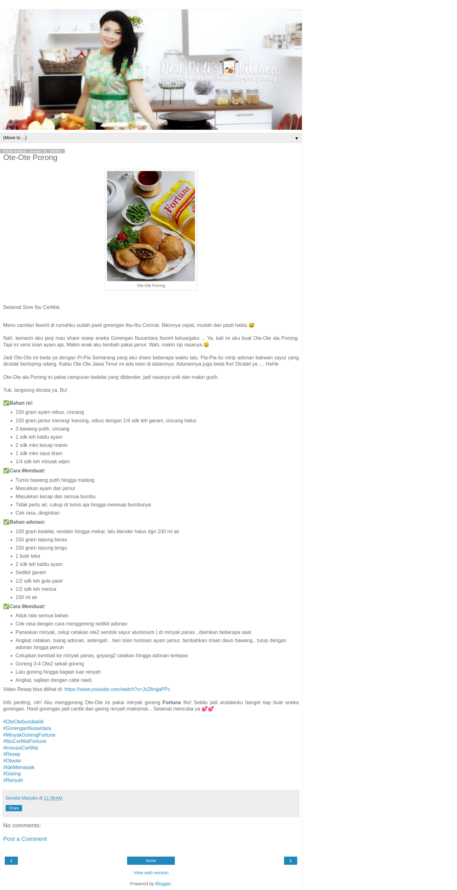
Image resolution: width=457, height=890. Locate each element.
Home (151, 861)
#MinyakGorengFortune (29, 735)
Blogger (163, 883)
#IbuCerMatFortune (24, 741)
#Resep (11, 754)
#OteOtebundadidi (23, 721)
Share (14, 808)
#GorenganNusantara (27, 728)
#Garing (12, 773)
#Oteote (12, 760)
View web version (151, 872)
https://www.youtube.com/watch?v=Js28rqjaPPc (117, 689)
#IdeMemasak (18, 767)
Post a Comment (25, 839)
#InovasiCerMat (20, 747)
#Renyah (13, 780)
